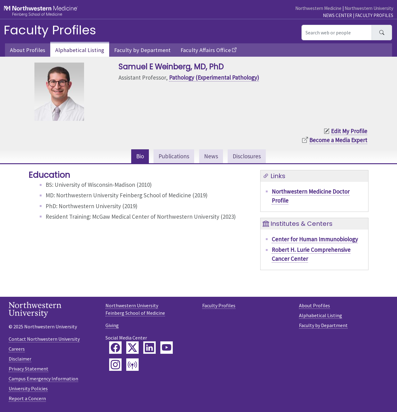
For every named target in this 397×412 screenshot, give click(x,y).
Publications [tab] (173, 156)
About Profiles (27, 50)
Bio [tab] (140, 156)
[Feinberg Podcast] (132, 364)
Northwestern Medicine (318, 8)
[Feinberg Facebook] (115, 347)
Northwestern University (369, 8)
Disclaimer (20, 359)
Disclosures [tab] (247, 156)
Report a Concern (27, 398)
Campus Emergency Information (43, 378)
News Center (337, 15)
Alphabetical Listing (79, 50)
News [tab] (211, 156)
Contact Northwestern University (44, 339)
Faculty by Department (142, 50)
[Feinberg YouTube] (166, 347)
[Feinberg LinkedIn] (149, 347)
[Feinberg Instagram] (115, 364)
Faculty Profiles (374, 15)
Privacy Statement (28, 369)
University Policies (28, 388)
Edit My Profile (349, 131)
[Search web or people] (336, 32)
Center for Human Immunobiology (315, 239)
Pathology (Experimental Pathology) (214, 77)
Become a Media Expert (338, 140)
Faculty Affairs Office (206, 50)
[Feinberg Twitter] (132, 347)
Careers (17, 349)
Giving (112, 325)
